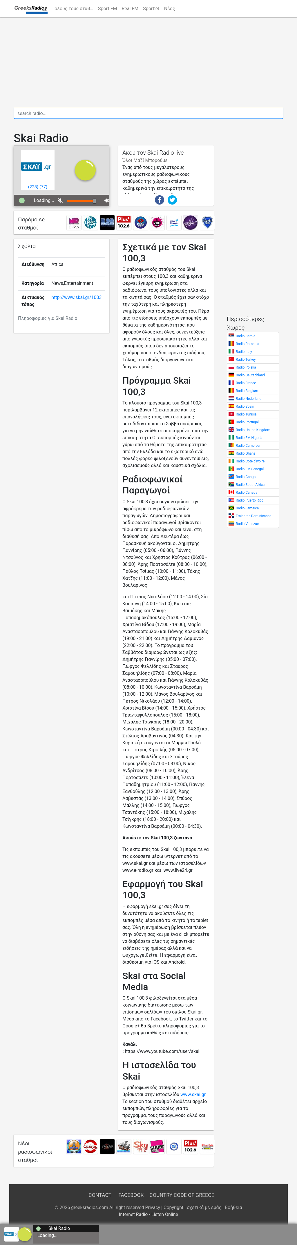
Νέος (169, 8)
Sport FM (107, 8)
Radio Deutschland (250, 375)
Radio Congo (246, 477)
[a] (25, 1234)
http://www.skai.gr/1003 (76, 297)
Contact (99, 1195)
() (33, 186)
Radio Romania (247, 344)
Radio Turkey (246, 360)
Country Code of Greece (182, 1195)
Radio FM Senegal (250, 469)
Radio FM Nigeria (249, 438)
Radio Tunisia (246, 414)
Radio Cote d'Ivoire (250, 461)
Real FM (130, 8)
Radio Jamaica (247, 508)
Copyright (173, 1207)
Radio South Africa (250, 485)
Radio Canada (246, 493)
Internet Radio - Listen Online (148, 1214)
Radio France (246, 383)
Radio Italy (244, 352)
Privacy (152, 1207)
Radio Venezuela (249, 524)
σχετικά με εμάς (204, 1207)
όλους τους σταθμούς (75, 8)
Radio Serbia (245, 336)
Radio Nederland (248, 399)
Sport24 (151, 8)
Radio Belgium (247, 391)
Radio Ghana (246, 453)
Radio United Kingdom (253, 430)
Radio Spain (245, 406)
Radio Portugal (247, 422)
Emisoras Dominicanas (253, 516)
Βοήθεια (233, 1207)
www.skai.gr (192, 1094)
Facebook (131, 1195)
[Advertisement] (148, 62)
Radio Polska (246, 367)
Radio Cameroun (249, 446)
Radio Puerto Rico (249, 500)
